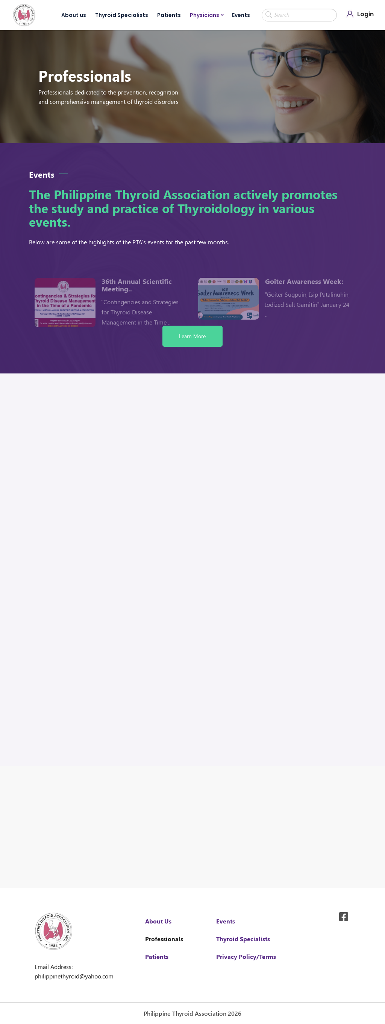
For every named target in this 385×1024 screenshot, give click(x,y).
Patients (169, 15)
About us (73, 15)
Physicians (204, 15)
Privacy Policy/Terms (246, 956)
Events (241, 15)
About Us (158, 921)
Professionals (164, 939)
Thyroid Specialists (121, 15)
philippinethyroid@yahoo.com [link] (74, 976)
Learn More (192, 336)
